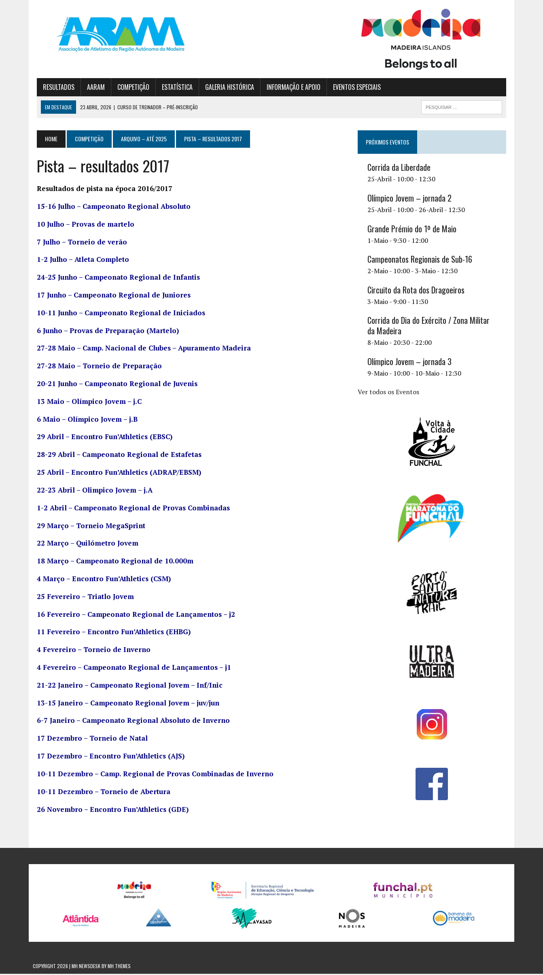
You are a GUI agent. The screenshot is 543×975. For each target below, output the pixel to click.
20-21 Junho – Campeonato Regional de (113, 384)
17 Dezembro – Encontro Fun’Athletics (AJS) (106, 757)
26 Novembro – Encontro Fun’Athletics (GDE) (109, 810)
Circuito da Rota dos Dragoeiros (417, 291)
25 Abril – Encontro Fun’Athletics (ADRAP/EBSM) (115, 473)
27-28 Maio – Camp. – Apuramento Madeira (140, 349)
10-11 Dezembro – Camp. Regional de (151, 775)
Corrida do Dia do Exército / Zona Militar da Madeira (434, 326)
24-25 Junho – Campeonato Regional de (114, 278)
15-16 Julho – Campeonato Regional (110, 207)
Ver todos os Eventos (389, 392)
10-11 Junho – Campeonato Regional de (117, 313)
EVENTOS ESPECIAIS (353, 88)
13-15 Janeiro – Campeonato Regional (124, 703)
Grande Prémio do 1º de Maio (413, 229)
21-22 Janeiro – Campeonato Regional (125, 685)
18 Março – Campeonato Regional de (111, 562)
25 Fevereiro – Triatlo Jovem (81, 597)
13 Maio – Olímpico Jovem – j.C (85, 402)
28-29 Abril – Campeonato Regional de (115, 455)
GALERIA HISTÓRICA (225, 88)
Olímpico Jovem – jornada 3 (411, 363)
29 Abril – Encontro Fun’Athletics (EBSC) (100, 437)
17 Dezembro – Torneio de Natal (88, 739)
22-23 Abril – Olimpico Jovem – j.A (90, 491)
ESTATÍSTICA (173, 88)
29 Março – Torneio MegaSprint (87, 526)
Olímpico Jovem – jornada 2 (411, 199)
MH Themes (119, 967)
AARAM (92, 88)
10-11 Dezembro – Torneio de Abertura (99, 792)
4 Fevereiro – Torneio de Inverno (89, 650)
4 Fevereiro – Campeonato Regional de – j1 (130, 668)
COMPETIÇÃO (129, 88)
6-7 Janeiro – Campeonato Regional (129, 721)
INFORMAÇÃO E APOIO (289, 88)
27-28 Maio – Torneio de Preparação (95, 367)
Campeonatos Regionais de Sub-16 (421, 260)
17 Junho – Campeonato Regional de (110, 296)
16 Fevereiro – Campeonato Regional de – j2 (132, 615)
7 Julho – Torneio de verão (78, 242)
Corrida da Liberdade (400, 168)
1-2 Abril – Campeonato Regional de (129, 508)
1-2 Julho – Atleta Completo (79, 260)
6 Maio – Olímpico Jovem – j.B (83, 420)
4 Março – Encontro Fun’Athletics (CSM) (100, 579)
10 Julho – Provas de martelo (81, 224)
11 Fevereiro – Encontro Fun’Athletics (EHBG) (110, 632)
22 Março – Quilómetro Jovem (83, 544)
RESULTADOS (54, 88)
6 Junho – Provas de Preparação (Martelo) (104, 331)
